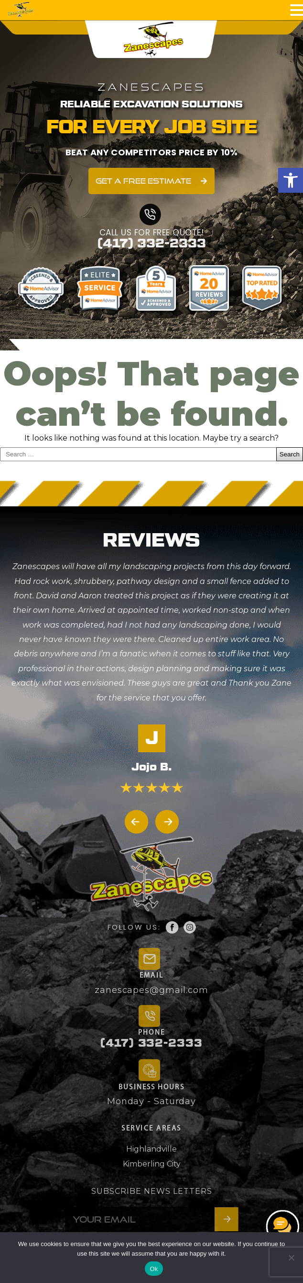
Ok (154, 1268)
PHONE (151, 1033)
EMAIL (151, 976)
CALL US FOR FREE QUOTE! (151, 232)
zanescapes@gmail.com (151, 990)
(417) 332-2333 (151, 244)
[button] (290, 180)
